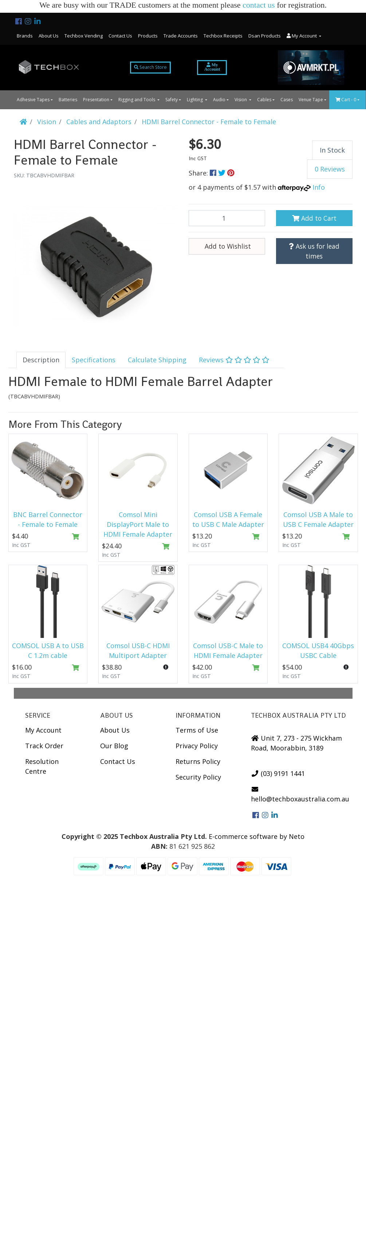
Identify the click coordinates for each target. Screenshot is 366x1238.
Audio (219, 99)
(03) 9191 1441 (278, 773)
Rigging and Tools (137, 99)
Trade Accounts (181, 35)
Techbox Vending (83, 35)
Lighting (195, 99)
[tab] (41, 360)
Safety (171, 99)
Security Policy (198, 777)
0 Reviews (330, 169)
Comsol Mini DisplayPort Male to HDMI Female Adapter (137, 524)
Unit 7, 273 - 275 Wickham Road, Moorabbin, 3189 (296, 743)
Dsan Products (264, 35)
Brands (25, 35)
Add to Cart (314, 218)
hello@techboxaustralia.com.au (300, 794)
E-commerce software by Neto (256, 836)
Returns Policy (198, 761)
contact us (259, 4)
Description (41, 359)
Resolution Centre (42, 766)
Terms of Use (197, 730)
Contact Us (120, 35)
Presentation (96, 99)
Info (318, 187)
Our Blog (114, 745)
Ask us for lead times (314, 251)
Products (148, 35)
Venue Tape (311, 99)
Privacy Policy (197, 745)
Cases (286, 99)
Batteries (68, 99)
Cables (264, 99)
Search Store (150, 67)
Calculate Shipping (157, 359)
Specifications (93, 359)
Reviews (234, 359)
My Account (43, 730)
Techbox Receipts (223, 35)
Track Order (44, 745)
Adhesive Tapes (33, 99)
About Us (49, 35)
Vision (241, 99)
